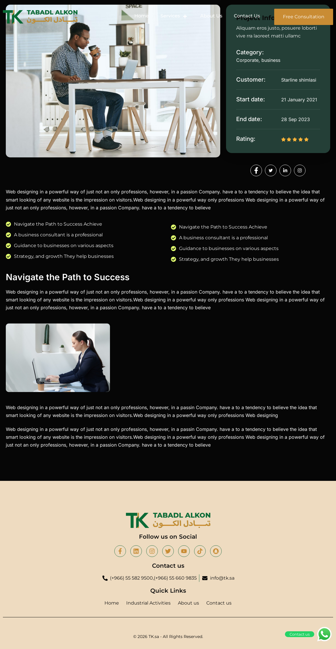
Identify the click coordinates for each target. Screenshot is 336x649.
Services (174, 16)
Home (141, 16)
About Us (211, 16)
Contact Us (247, 16)
